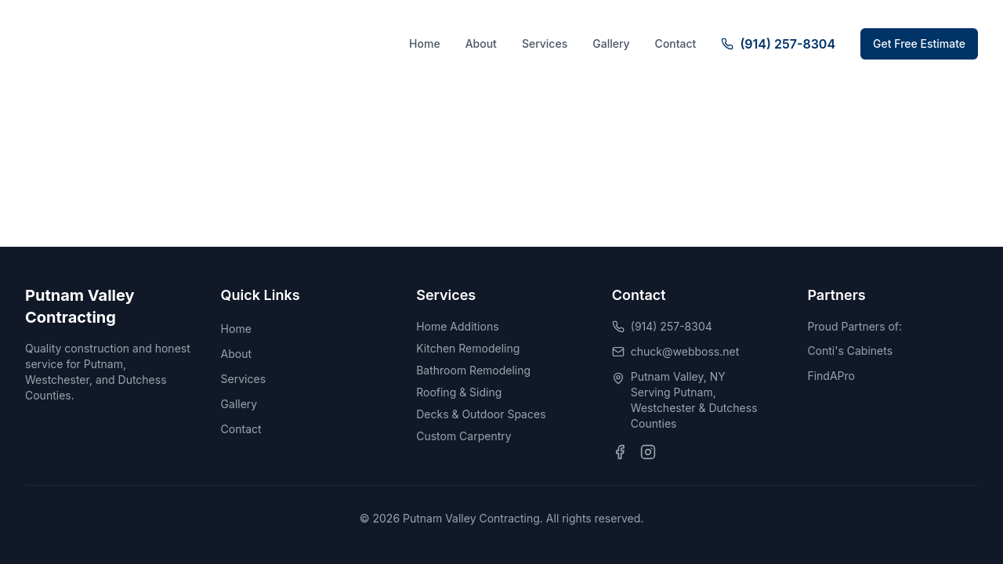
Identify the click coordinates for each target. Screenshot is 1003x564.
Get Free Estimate (919, 43)
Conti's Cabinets (850, 350)
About (481, 43)
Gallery (610, 43)
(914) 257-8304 (671, 326)
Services (544, 43)
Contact (676, 43)
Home (424, 43)
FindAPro (831, 375)
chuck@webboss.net (685, 351)
